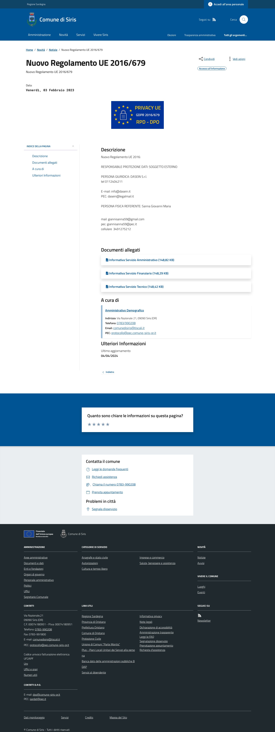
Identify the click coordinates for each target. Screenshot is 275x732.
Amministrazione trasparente (157, 632)
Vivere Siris (100, 34)
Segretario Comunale (36, 597)
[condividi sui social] (206, 59)
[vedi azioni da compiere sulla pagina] (236, 59)
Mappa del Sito (118, 717)
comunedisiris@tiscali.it (129, 328)
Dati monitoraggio (34, 717)
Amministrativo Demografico (124, 310)
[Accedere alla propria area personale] (226, 4)
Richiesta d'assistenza (152, 650)
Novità (63, 34)
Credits (89, 717)
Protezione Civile (91, 639)
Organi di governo (34, 574)
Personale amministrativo (39, 580)
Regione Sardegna (36, 4)
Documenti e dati (34, 563)
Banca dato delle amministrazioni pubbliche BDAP (108, 664)
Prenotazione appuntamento (156, 645)
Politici (27, 585)
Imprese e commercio (152, 557)
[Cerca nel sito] (242, 19)
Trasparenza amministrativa (200, 35)
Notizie (53, 50)
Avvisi (200, 563)
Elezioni (171, 35)
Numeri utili (30, 675)
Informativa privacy (151, 616)
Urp (26, 664)
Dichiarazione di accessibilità (156, 627)
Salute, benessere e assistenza (157, 563)
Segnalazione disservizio (154, 641)
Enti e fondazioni (33, 569)
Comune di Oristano (93, 633)
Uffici (27, 591)
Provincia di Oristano (94, 622)
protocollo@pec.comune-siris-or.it (133, 332)
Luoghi (201, 587)
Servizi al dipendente (94, 672)
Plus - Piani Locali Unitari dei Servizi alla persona (108, 653)
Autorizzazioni (90, 563)
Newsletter (204, 620)
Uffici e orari (31, 669)
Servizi (80, 34)
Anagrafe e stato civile (95, 557)
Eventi (201, 592)
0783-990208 (43, 629)
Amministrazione (39, 34)
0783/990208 (126, 323)
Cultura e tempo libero (95, 569)
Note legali (146, 622)
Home (29, 50)
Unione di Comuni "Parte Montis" (101, 644)
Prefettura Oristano (93, 627)
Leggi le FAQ (147, 637)
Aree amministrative (36, 557)
